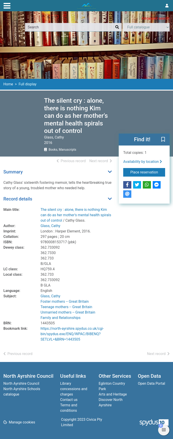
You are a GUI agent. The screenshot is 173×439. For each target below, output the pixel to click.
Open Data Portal (151, 383)
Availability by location (142, 161)
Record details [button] (17, 199)
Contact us (68, 400)
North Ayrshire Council (21, 383)
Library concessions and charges (73, 388)
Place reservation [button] (147, 171)
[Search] (117, 27)
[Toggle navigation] (7, 5)
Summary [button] (13, 172)
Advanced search (155, 18)
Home (8, 84)
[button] (163, 140)
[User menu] (167, 6)
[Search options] (146, 27)
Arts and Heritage (113, 394)
